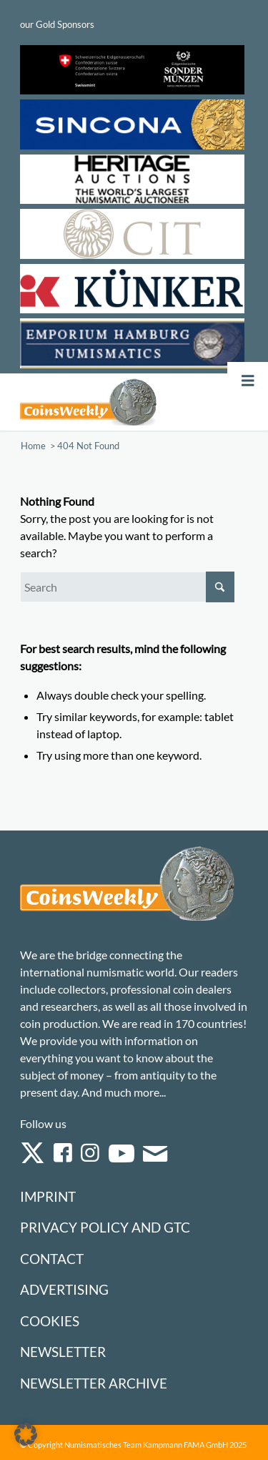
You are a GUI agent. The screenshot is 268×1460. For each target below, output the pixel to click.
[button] (25, 1434)
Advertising (64, 1289)
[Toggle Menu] (248, 381)
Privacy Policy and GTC (105, 1227)
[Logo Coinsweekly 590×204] (88, 402)
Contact (52, 1258)
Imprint (48, 1196)
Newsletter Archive (93, 1383)
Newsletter (63, 1351)
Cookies (49, 1321)
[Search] (127, 587)
